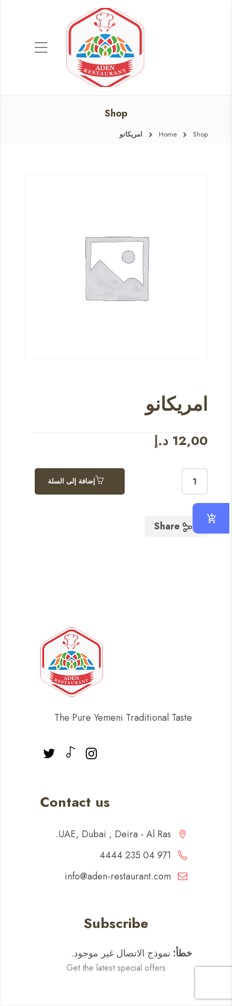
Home (168, 134)
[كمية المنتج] (194, 481)
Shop (200, 134)
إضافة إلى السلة (71, 481)
